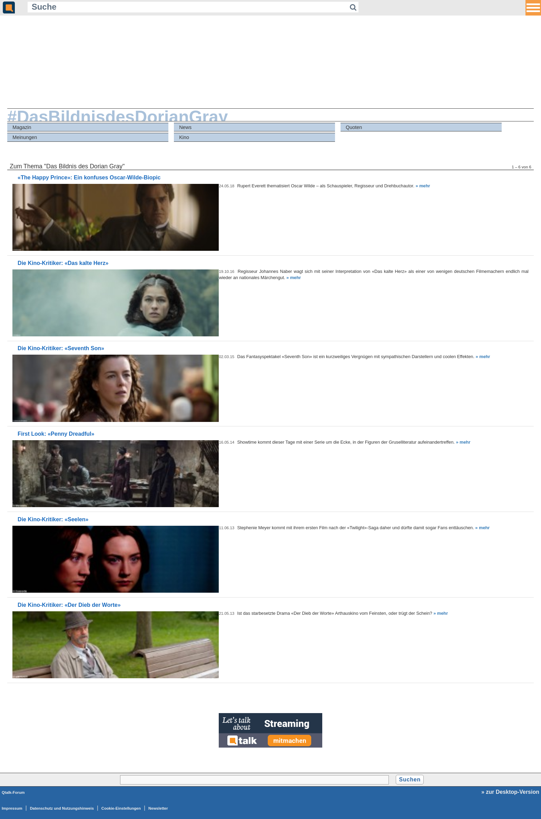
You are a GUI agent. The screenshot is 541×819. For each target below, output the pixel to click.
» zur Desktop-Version (510, 792)
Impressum (12, 808)
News (185, 127)
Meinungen (24, 137)
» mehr (423, 185)
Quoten (354, 127)
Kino (184, 137)
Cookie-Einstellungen (121, 808)
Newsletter (158, 808)
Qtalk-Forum (13, 792)
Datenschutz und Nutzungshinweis (62, 808)
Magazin (21, 127)
